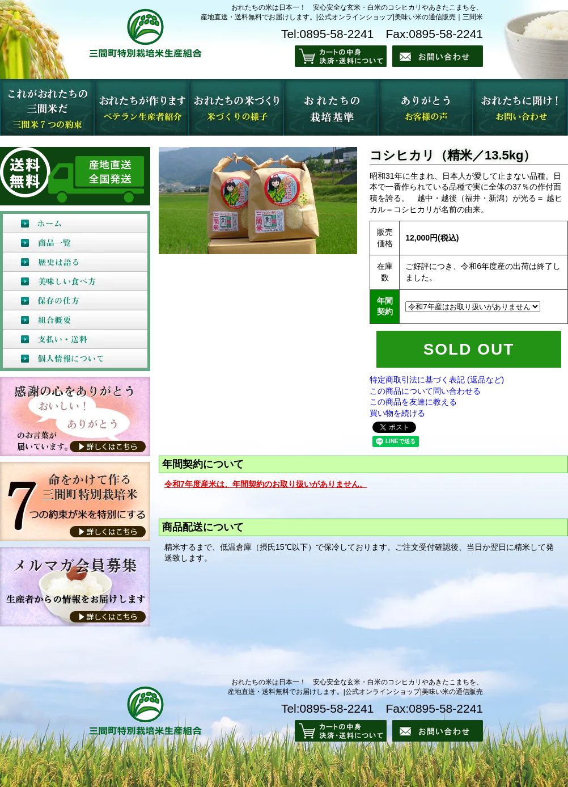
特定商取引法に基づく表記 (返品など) (437, 379)
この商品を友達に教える (413, 401)
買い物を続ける (397, 413)
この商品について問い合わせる (425, 390)
